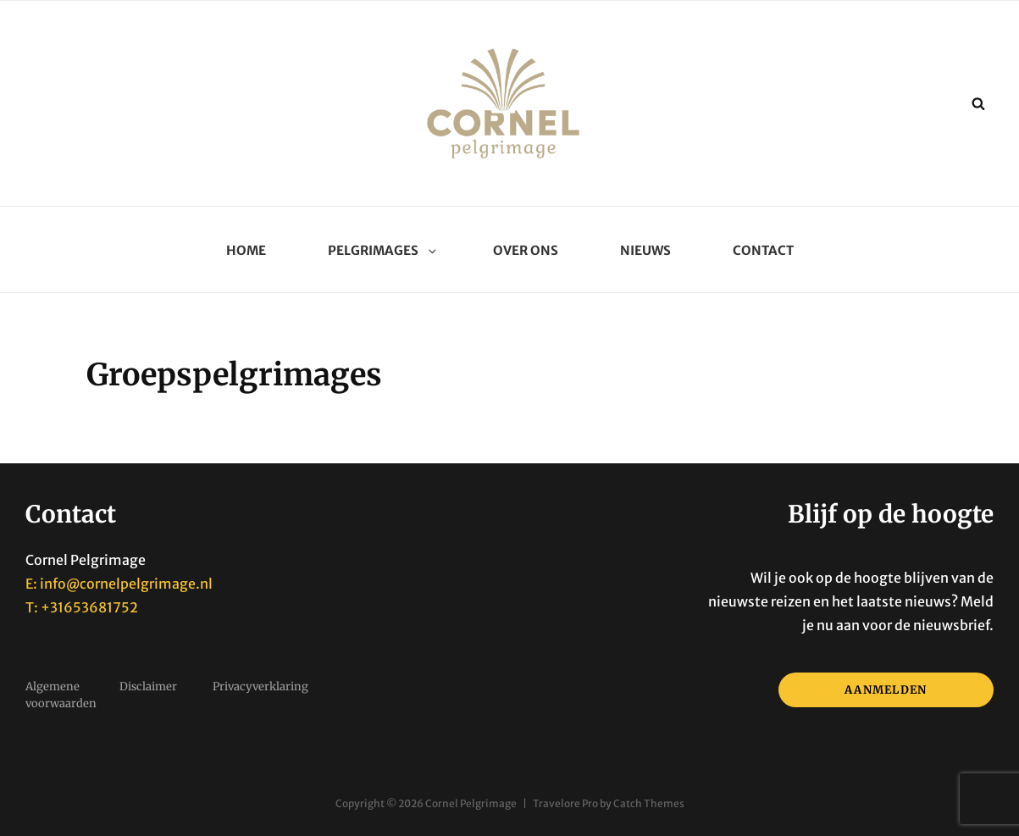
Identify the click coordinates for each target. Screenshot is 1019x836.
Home (246, 250)
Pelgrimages (379, 250)
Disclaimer (148, 686)
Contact (763, 250)
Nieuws (645, 250)
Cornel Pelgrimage (471, 803)
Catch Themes (648, 803)
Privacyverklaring (260, 686)
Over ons (525, 250)
